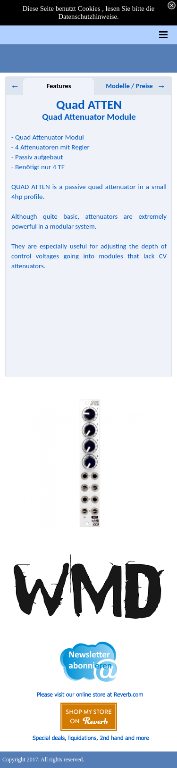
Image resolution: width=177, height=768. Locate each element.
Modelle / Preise (129, 86)
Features (58, 86)
